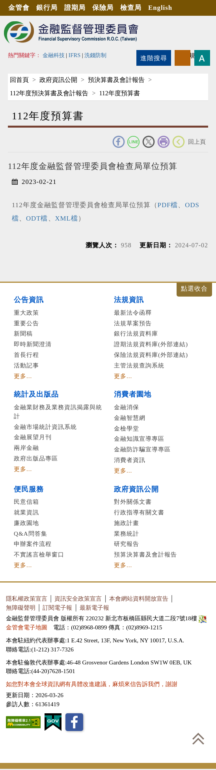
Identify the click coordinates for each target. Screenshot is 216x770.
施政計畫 (126, 523)
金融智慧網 (129, 417)
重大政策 (26, 312)
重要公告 (26, 323)
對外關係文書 (133, 501)
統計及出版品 (36, 394)
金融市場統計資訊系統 (45, 426)
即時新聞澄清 (33, 344)
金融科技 (54, 55)
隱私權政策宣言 (26, 598)
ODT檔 (37, 218)
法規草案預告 (133, 323)
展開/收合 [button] (194, 290)
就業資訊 (26, 512)
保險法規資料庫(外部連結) (151, 354)
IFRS (75, 55)
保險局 (103, 7)
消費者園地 (132, 394)
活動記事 (26, 365)
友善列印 (163, 141)
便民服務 (29, 489)
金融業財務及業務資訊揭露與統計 (58, 411)
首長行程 (26, 354)
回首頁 (19, 79)
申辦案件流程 (33, 543)
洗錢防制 (95, 55)
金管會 (19, 7)
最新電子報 (94, 607)
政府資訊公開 (58, 79)
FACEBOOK (118, 141)
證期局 (75, 7)
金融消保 (126, 407)
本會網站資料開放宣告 (138, 598)
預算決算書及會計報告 (145, 554)
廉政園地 (26, 523)
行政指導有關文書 (139, 512)
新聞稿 (23, 333)
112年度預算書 (119, 93)
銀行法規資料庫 (136, 333)
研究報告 (126, 543)
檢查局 (131, 7)
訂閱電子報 (57, 607)
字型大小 (202, 58)
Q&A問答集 (30, 533)
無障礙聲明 (20, 607)
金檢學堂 (126, 428)
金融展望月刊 (33, 437)
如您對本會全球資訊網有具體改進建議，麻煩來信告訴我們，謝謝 (91, 684)
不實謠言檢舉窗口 (39, 554)
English (160, 7)
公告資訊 (29, 300)
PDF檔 (168, 205)
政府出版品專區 (36, 458)
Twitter (148, 141)
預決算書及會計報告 (116, 79)
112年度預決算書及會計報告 (49, 93)
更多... (23, 376)
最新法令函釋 (133, 312)
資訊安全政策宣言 (78, 598)
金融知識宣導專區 (139, 438)
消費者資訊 (129, 459)
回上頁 (197, 141)
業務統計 (126, 533)
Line (133, 141)
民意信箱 (26, 501)
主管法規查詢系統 (139, 365)
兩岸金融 (26, 447)
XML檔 (66, 218)
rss (182, 58)
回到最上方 (198, 738)
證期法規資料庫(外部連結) (151, 344)
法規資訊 (129, 300)
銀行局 (47, 7)
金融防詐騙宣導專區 (142, 449)
